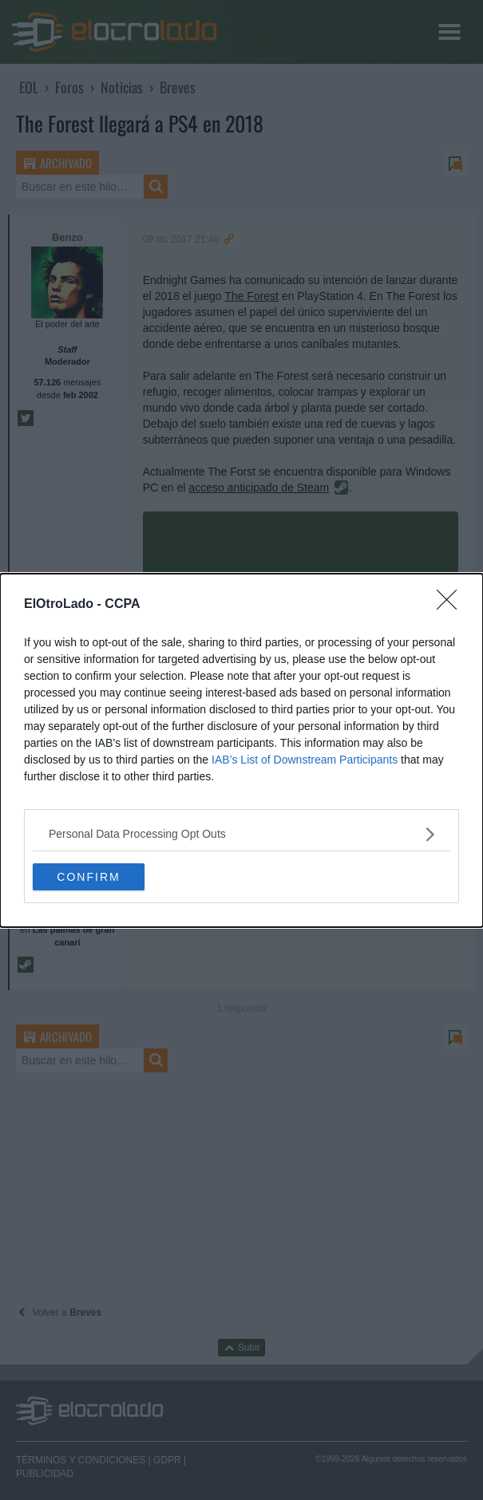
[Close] (452, 605)
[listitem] (241, 834)
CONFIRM (88, 876)
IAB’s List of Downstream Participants (305, 759)
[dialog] (241, 750)
